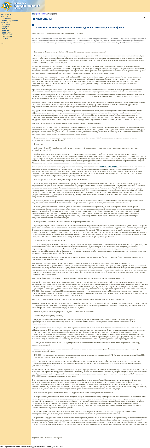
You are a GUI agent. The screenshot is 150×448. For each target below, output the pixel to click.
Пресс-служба (6, 33)
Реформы (5, 27)
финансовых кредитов (109, 167)
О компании (6, 19)
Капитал (4, 23)
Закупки (4, 29)
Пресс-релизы (8, 35)
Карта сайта (6, 14)
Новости (4, 16)
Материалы (7, 36)
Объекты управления (9, 21)
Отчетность (5, 25)
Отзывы (5, 38)
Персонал (5, 31)
